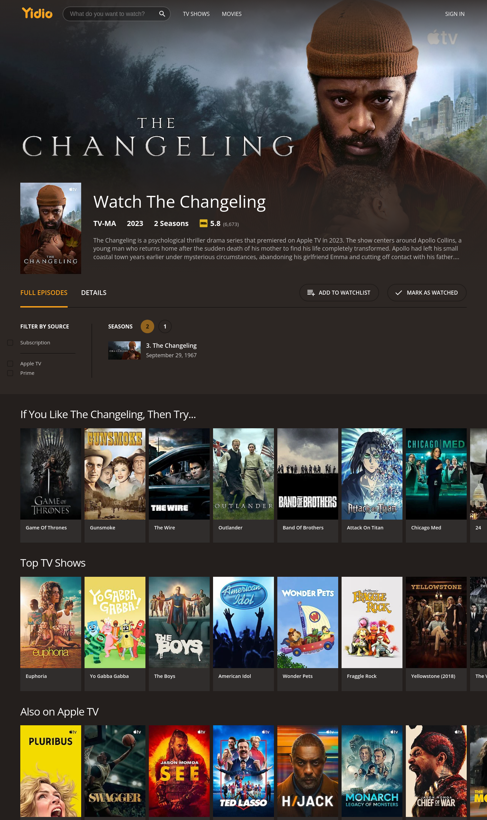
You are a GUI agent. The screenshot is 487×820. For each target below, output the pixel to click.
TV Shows (196, 14)
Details (94, 292)
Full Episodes (44, 292)
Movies (232, 14)
